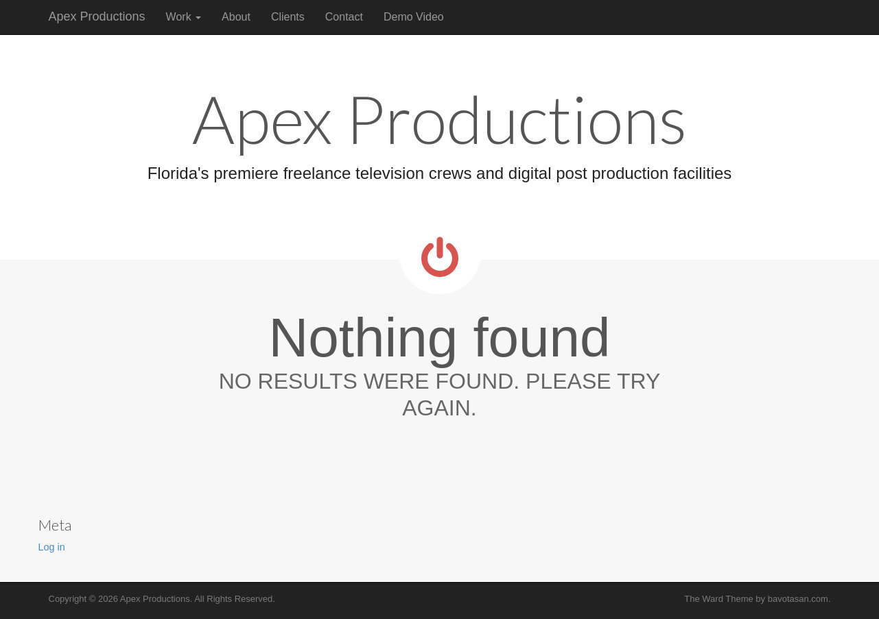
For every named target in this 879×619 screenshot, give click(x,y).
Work (183, 17)
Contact (344, 17)
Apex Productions (97, 16)
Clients (288, 17)
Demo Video (414, 17)
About (236, 17)
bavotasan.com (798, 599)
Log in (51, 547)
